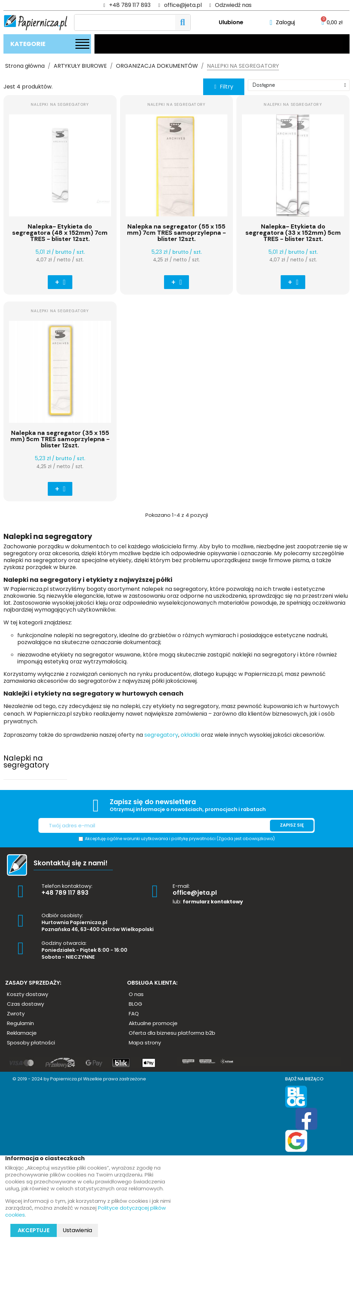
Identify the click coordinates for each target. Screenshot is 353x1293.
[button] (223, 86)
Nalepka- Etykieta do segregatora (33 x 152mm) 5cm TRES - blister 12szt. (293, 232)
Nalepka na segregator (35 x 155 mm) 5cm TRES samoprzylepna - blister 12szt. (60, 439)
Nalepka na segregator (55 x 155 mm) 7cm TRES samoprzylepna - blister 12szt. (176, 232)
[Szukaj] (132, 22)
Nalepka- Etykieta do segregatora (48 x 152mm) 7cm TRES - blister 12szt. (60, 232)
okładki (189, 735)
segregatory (160, 735)
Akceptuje (33, 1230)
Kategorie (27, 44)
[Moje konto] (282, 22)
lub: (208, 901)
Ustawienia (77, 1230)
